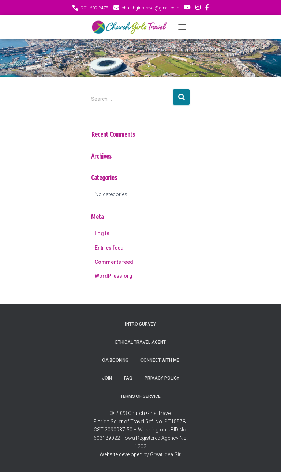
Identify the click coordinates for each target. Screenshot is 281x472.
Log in (102, 233)
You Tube (187, 8)
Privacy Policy (162, 378)
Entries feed (109, 248)
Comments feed (114, 262)
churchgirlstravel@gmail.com (150, 8)
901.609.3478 (95, 8)
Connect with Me (159, 360)
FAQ (128, 378)
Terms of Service (140, 396)
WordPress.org (113, 276)
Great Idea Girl (166, 454)
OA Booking (115, 360)
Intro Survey (140, 324)
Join (107, 378)
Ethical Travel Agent (140, 342)
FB (207, 8)
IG (198, 8)
